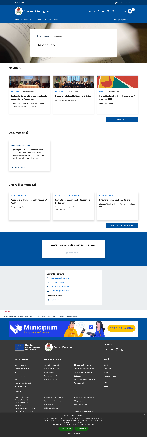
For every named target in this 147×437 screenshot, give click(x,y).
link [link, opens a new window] (93, 424)
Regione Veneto (20, 2)
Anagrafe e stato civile (52, 365)
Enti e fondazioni (20, 376)
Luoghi (106, 382)
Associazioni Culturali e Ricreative (67, 196)
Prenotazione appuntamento (54, 397)
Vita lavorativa (49, 372)
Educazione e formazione (82, 365)
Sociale (111, 196)
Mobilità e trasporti (50, 379)
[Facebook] (97, 11)
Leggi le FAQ (48, 404)
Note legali (77, 408)
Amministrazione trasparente (84, 397)
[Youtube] (102, 11)
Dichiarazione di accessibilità (83, 411)
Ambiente (77, 376)
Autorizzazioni (79, 383)
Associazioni (103, 196)
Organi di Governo (21, 365)
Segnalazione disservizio (52, 401)
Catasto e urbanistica (51, 376)
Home (39, 36)
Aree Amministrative (22, 368)
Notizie (101, 92)
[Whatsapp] (112, 11)
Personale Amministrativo (23, 383)
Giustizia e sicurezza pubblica (84, 368)
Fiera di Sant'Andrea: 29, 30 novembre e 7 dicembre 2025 (117, 97)
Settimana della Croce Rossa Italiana (114, 199)
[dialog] (73, 425)
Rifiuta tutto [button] (81, 428)
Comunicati (15, 92)
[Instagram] (107, 11)
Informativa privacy (80, 404)
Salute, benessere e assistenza (84, 379)
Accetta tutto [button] (66, 429)
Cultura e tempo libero (52, 368)
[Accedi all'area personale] (122, 2)
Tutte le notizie (122, 119)
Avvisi (106, 372)
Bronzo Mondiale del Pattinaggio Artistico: (73, 95)
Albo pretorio (78, 401)
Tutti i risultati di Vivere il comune (122, 225)
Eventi (106, 386)
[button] (73, 433)
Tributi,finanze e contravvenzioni (85, 372)
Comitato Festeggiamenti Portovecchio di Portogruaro (73, 201)
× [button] (144, 415)
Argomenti (47, 36)
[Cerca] (130, 11)
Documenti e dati (20, 386)
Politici (17, 379)
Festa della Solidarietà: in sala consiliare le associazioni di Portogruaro (29, 97)
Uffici (16, 372)
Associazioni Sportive (18, 196)
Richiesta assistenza (51, 408)
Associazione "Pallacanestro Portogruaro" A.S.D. (29, 201)
